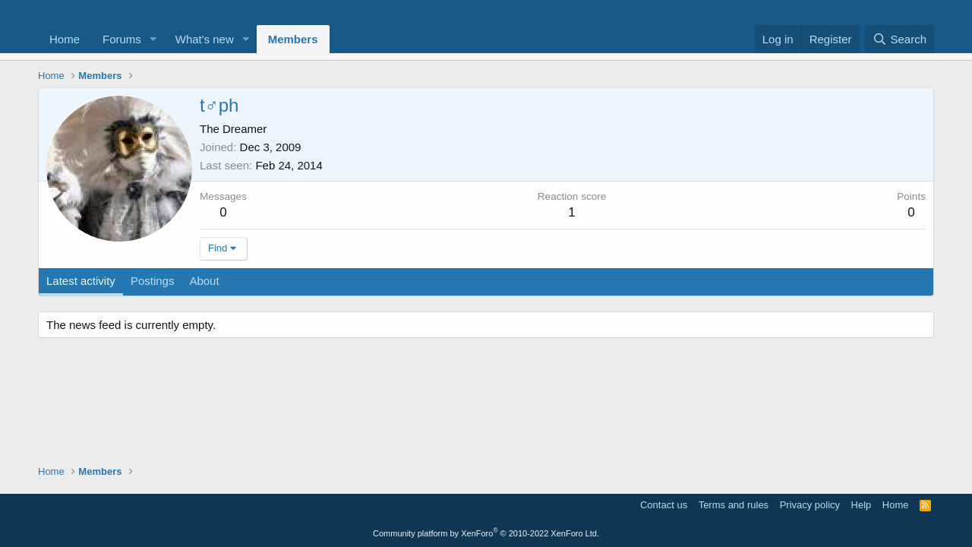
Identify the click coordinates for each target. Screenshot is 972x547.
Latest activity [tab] (80, 280)
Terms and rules (733, 505)
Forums (122, 39)
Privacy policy (810, 505)
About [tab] (204, 280)
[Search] (899, 39)
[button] (153, 39)
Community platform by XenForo (486, 533)
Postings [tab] (153, 280)
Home (64, 39)
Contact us (663, 505)
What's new (204, 39)
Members (293, 39)
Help (861, 505)
